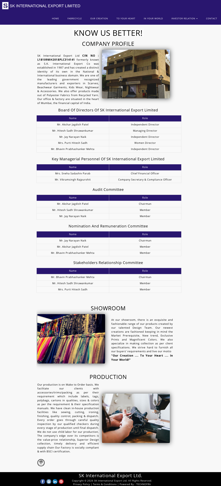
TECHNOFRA (143, 484)
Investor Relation (184, 18)
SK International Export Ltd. (110, 475)
